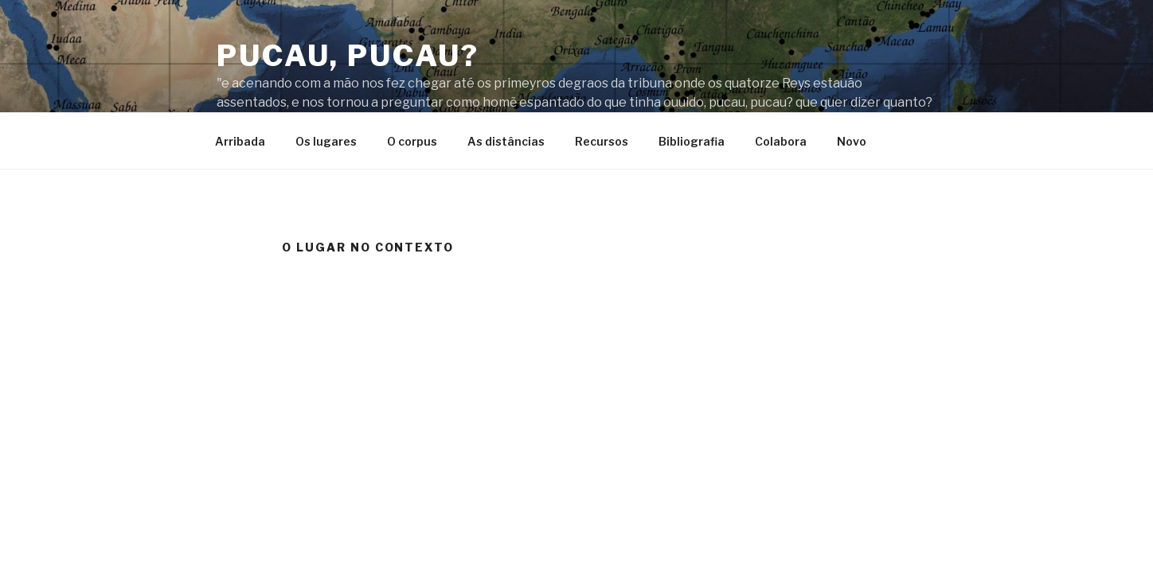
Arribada (240, 141)
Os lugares (326, 141)
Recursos (601, 141)
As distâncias (506, 141)
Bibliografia (692, 141)
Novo (851, 141)
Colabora (781, 141)
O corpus (412, 141)
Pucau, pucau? (348, 55)
